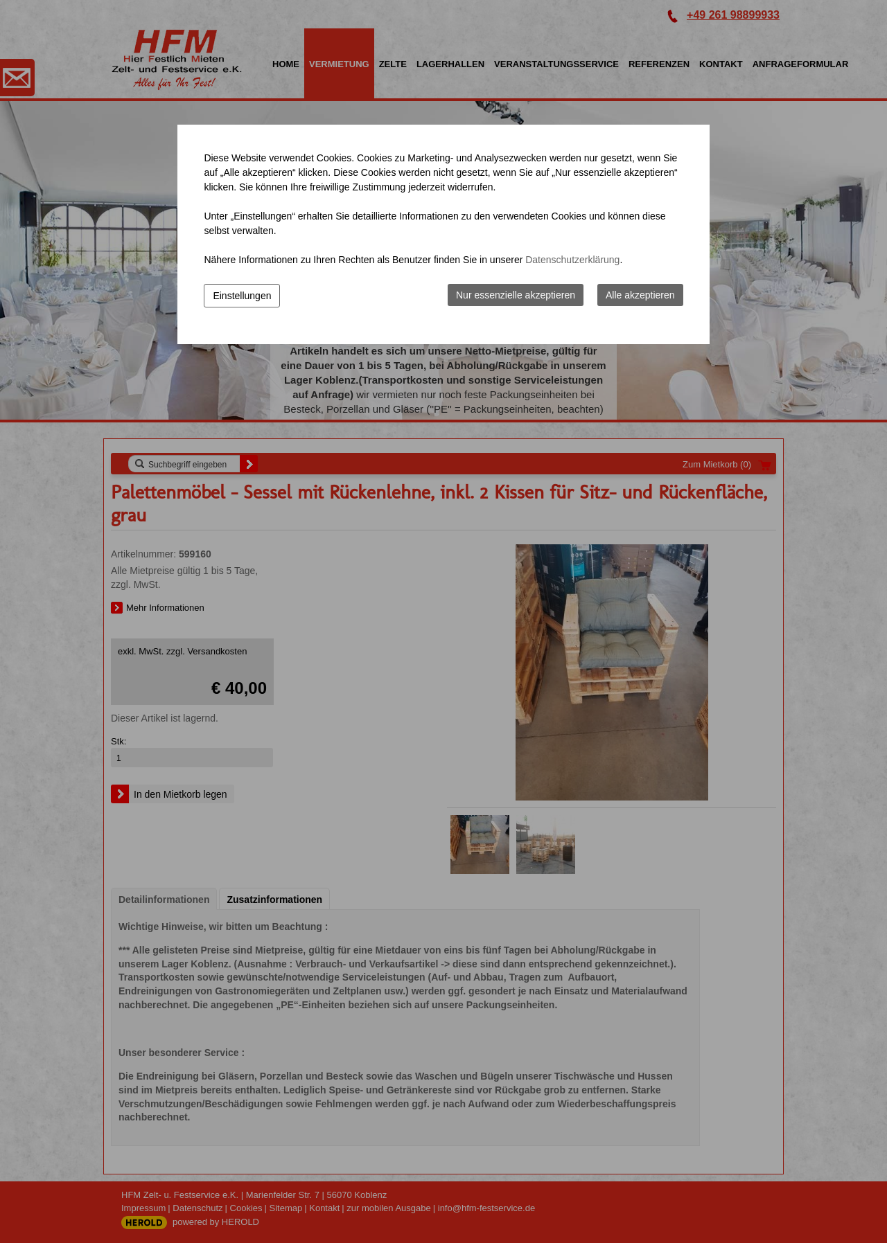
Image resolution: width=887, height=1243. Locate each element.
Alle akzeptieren (640, 295)
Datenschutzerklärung (572, 259)
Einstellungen (242, 295)
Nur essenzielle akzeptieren (515, 295)
